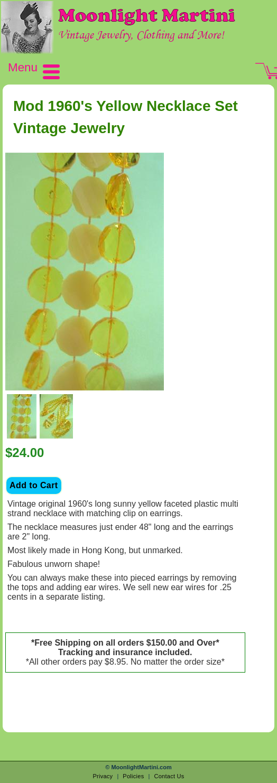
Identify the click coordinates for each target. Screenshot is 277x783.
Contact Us (169, 776)
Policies (133, 776)
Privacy (103, 776)
